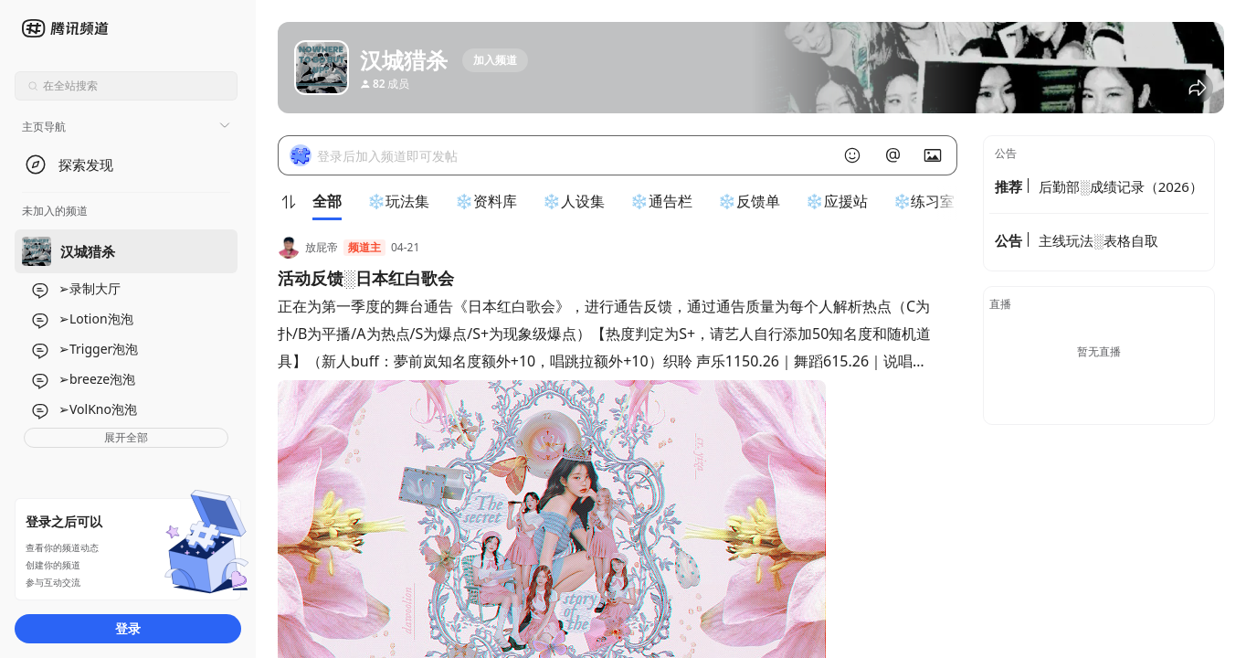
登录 (128, 628)
